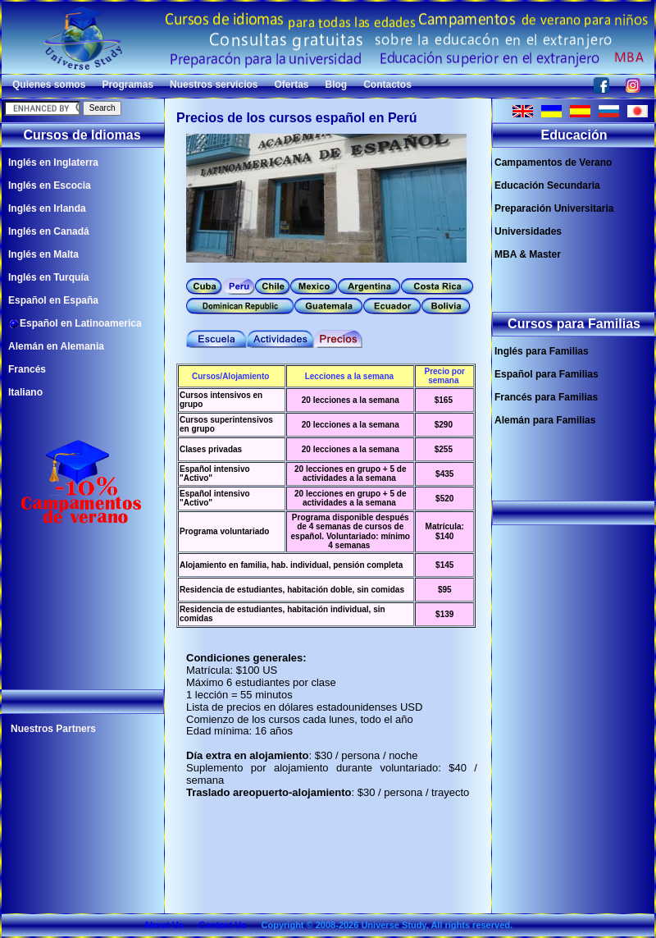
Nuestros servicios (213, 84)
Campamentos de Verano (553, 162)
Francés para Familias (546, 397)
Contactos (387, 84)
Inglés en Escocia (49, 185)
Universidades (528, 231)
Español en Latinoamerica (75, 324)
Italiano (25, 392)
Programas (127, 84)
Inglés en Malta (43, 254)
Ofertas (291, 84)
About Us (164, 925)
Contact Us (222, 925)
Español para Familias (546, 374)
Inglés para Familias (541, 351)
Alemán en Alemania (56, 346)
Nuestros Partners (53, 728)
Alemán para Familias (544, 420)
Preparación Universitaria (553, 208)
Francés (27, 369)
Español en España (53, 300)
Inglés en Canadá (48, 231)
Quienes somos (48, 84)
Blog (337, 84)
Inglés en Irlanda (47, 208)
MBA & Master (527, 254)
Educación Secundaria (547, 185)
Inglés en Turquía (48, 277)
